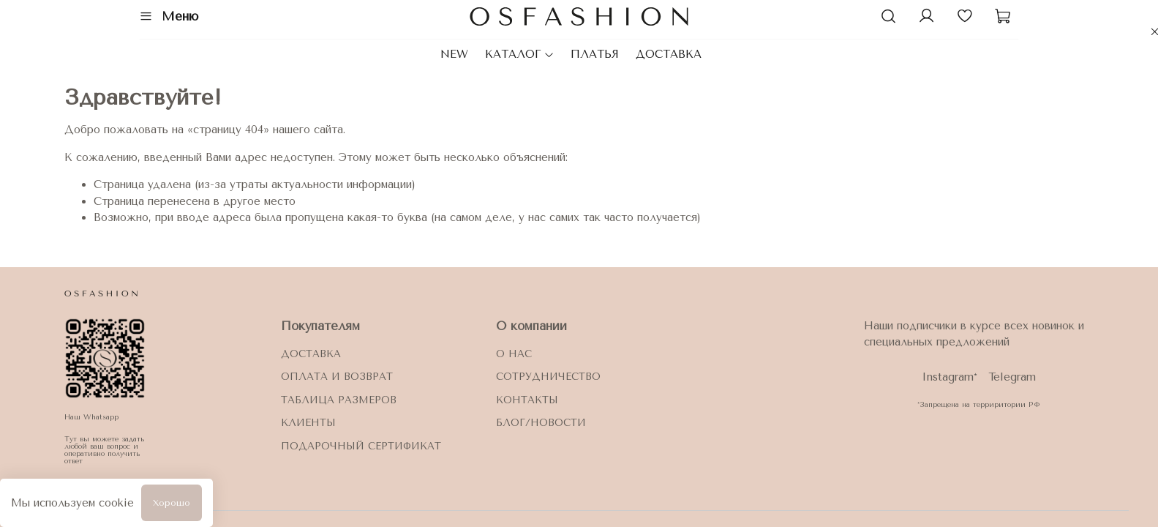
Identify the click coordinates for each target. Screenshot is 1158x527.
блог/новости (541, 422)
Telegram (1012, 377)
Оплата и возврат (337, 376)
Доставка (311, 353)
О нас (514, 353)
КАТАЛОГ (519, 54)
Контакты (527, 400)
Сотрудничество (548, 376)
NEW (454, 54)
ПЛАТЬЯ (595, 54)
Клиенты (308, 422)
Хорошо (171, 503)
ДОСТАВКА (669, 54)
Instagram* (949, 377)
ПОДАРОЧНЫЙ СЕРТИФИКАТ (361, 446)
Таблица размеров (338, 400)
